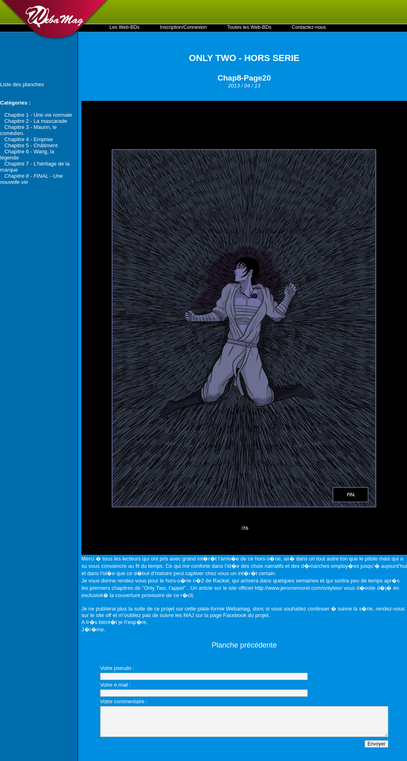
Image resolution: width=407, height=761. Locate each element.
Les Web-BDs (124, 27)
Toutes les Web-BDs (249, 27)
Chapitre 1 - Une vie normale (38, 115)
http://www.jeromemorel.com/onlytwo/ (298, 588)
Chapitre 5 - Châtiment (31, 145)
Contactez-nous (309, 27)
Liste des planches (22, 84)
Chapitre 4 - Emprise (28, 139)
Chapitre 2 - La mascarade (35, 121)
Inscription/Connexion (183, 27)
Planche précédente (244, 645)
